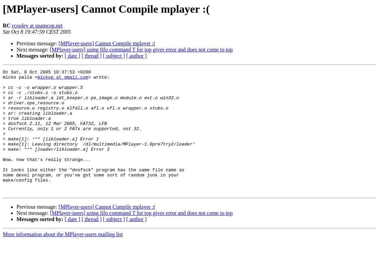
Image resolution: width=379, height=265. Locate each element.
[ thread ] (91, 56)
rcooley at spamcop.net (37, 25)
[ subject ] (114, 56)
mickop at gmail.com (62, 79)
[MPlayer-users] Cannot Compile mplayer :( (107, 43)
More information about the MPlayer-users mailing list (63, 259)
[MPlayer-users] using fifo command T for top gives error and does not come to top (141, 50)
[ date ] (72, 56)
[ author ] (136, 56)
